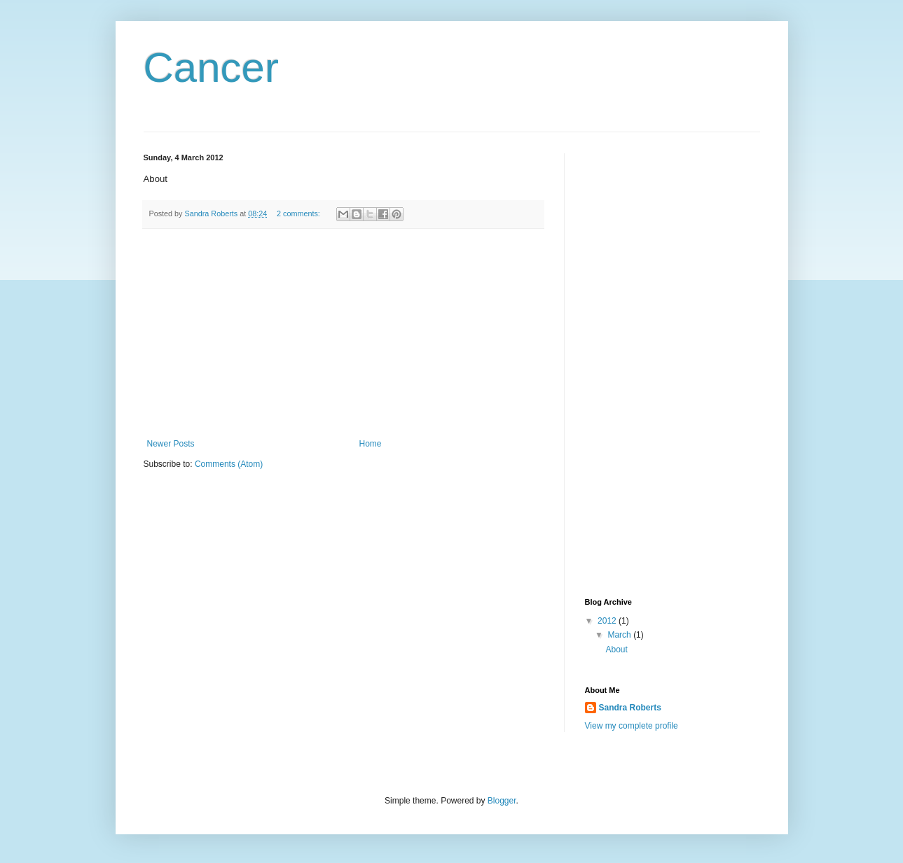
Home (370, 444)
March (620, 635)
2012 (608, 621)
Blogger (502, 801)
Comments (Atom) (229, 464)
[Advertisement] (343, 333)
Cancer (211, 67)
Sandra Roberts (630, 708)
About (616, 649)
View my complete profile (631, 726)
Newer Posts (171, 444)
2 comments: (299, 213)
